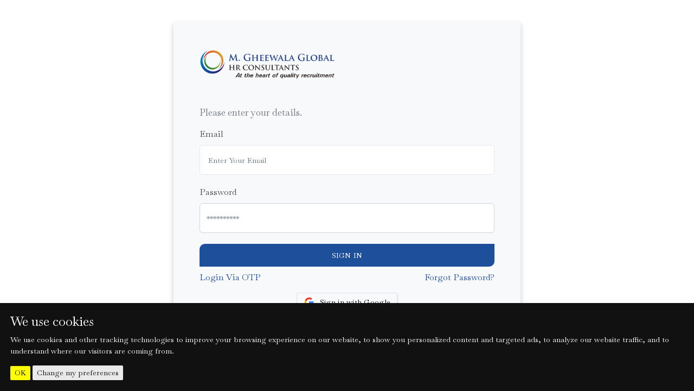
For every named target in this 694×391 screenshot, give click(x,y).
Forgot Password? (459, 277)
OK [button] (20, 372)
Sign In (347, 255)
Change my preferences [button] (78, 372)
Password (218, 192)
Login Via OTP (230, 277)
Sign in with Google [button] (347, 302)
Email (211, 134)
